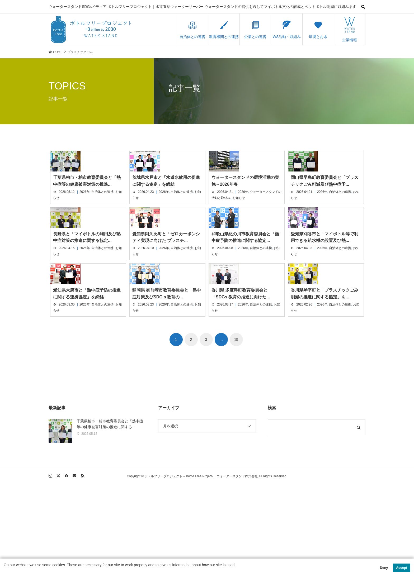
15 (236, 432)
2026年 (84, 223)
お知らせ (238, 229)
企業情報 (349, 29)
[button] (4, 571)
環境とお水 (318, 29)
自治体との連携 (192, 29)
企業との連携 (255, 29)
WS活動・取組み (287, 29)
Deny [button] (384, 568)
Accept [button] (401, 568)
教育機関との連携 (224, 29)
